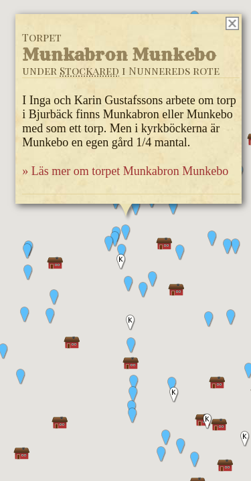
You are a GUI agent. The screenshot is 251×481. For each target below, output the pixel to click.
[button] (231, 317)
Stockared (89, 70)
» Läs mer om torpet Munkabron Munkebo (125, 171)
